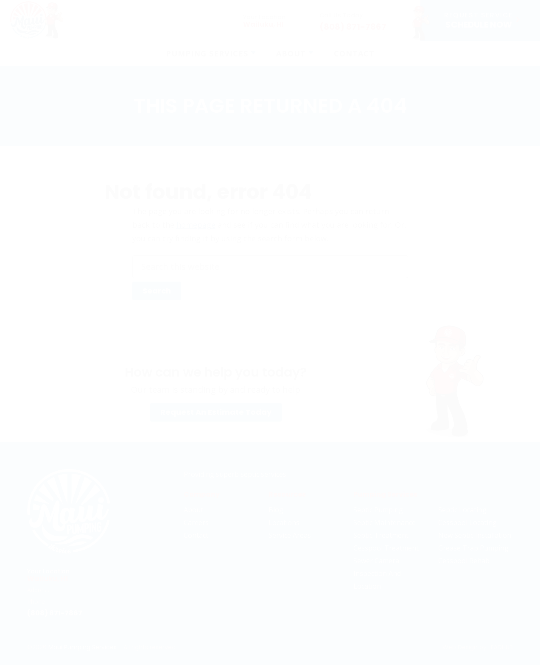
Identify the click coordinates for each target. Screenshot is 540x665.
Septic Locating (462, 509)
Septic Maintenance (384, 522)
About (193, 509)
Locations (284, 522)
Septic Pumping (378, 509)
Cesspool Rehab (464, 560)
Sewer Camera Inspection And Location (377, 573)
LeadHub (500, 647)
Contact (196, 535)
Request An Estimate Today (215, 412)
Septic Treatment (380, 535)
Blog (276, 509)
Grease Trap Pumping (473, 548)
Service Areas (290, 535)
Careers (196, 522)
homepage (195, 225)
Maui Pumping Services (82, 647)
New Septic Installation (474, 535)
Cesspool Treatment (386, 548)
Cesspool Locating (467, 522)
